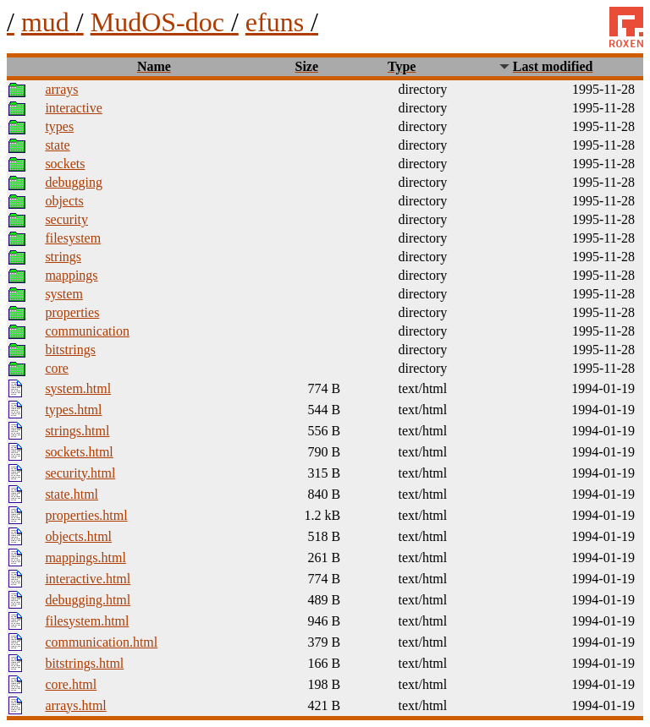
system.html (78, 388)
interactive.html (87, 578)
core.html (70, 684)
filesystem (73, 238)
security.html (80, 473)
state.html (71, 494)
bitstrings (70, 349)
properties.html (86, 515)
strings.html (77, 431)
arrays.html (75, 705)
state (57, 145)
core (57, 368)
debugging (73, 182)
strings (63, 256)
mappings (71, 275)
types (59, 126)
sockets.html (79, 452)
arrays (61, 89)
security (66, 219)
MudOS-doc (165, 22)
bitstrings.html (84, 663)
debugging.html (87, 600)
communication (87, 331)
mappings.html (85, 557)
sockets (65, 163)
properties (72, 312)
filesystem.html (87, 621)
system (63, 294)
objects (64, 201)
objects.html (78, 536)
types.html (73, 409)
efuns (281, 22)
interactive (73, 108)
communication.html (101, 642)
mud (52, 22)
